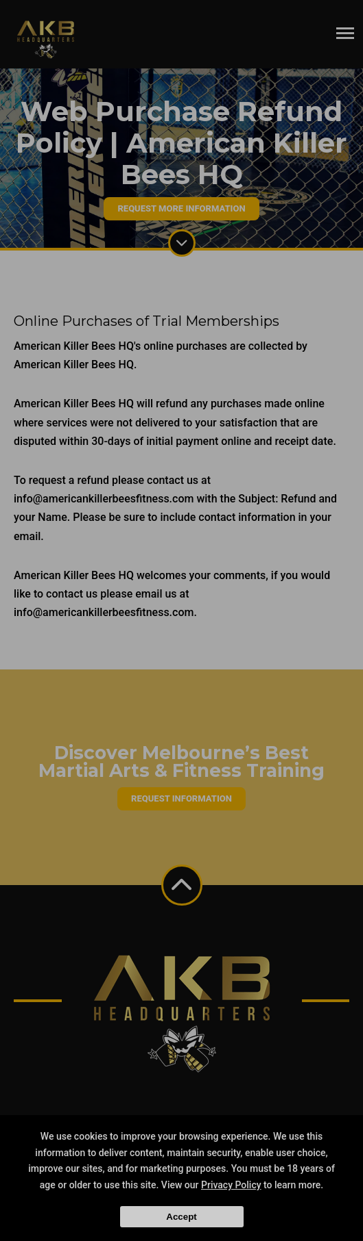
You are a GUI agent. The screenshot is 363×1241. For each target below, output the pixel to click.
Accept (181, 1217)
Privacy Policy (231, 1184)
